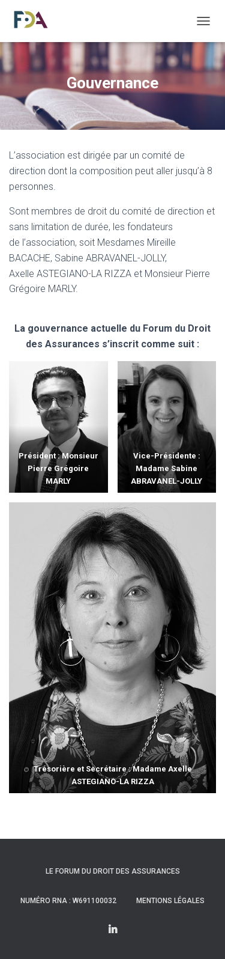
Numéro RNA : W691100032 (68, 901)
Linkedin (113, 930)
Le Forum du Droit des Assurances (113, 871)
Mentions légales (170, 901)
